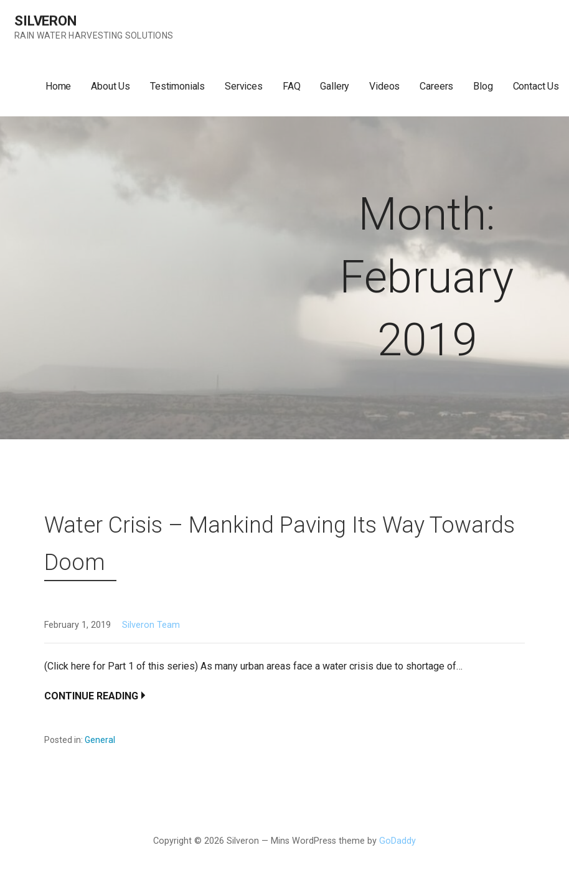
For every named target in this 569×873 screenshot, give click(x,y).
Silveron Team (151, 625)
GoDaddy (397, 841)
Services (244, 86)
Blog (482, 86)
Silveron (45, 21)
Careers (436, 86)
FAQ (292, 86)
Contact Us (536, 86)
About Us (110, 86)
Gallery (334, 86)
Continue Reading (91, 696)
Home (58, 86)
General (100, 740)
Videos (384, 86)
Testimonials (177, 86)
